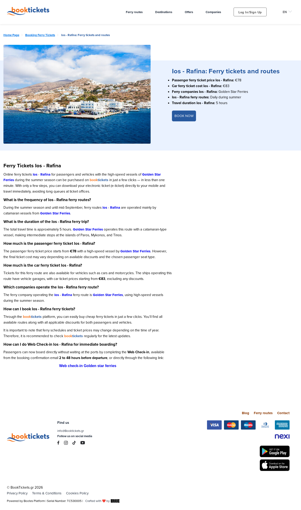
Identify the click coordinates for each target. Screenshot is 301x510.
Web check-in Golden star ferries (87, 366)
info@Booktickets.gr (70, 430)
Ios (35, 174)
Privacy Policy (17, 492)
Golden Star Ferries (55, 213)
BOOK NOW (183, 115)
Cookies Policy (77, 492)
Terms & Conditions (46, 492)
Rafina (45, 174)
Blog (245, 412)
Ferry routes (263, 412)
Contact (283, 412)
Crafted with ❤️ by (102, 501)
